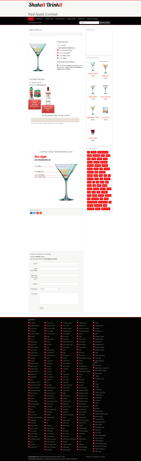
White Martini (98, 424)
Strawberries (98, 342)
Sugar (96, 352)
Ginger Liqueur (50, 428)
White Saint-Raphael (100, 435)
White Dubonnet (99, 419)
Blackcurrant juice (35, 387)
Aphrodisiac (96, 155)
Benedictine (33, 377)
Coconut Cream (50, 325)
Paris (89, 192)
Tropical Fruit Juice (100, 392)
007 (89, 152)
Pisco (80, 377)
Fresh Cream (49, 404)
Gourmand (90, 178)
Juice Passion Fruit (68, 344)
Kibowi (64, 350)
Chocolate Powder (35, 439)
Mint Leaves (66, 433)
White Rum (98, 432)
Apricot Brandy (34, 347)
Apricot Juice (33, 350)
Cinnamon (33, 444)
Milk (64, 428)
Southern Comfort (99, 336)
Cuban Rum (49, 360)
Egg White (49, 385)
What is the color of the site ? (34, 277)
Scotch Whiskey (83, 447)
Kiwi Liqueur (66, 355)
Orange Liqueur (67, 449)
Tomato (97, 387)
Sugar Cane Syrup (100, 355)
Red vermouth (82, 422)
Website (35, 284)
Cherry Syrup (33, 436)
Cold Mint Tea (50, 352)
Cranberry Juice (50, 355)
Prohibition (104, 192)
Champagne (104, 162)
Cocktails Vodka (49, 18)
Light (94, 185)
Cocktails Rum (39, 18)
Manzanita (65, 409)
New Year (96, 188)
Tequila (106, 198)
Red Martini (82, 414)
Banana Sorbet (34, 371)
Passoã (81, 333)
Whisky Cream (99, 411)
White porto (98, 430)
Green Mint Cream (51, 444)
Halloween (107, 178)
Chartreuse (90, 165)
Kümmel (65, 358)
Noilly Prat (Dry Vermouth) (69, 439)
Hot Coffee (65, 336)
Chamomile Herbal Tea (36, 417)
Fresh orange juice (51, 409)
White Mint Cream (99, 427)
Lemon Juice (68, 50)
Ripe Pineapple (83, 428)
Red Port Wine (83, 417)
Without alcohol (106, 208)
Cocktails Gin (81, 18)
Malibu (64, 393)
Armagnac (33, 358)
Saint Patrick (95, 198)
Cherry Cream (34, 428)
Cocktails (30, 18)
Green (96, 178)
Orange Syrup (82, 323)
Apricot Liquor (33, 352)
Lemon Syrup (66, 366)
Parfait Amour (82, 325)
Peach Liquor (82, 344)
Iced (97, 182)
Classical (90, 168)
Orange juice (66, 447)
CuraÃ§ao (106, 168)
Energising (102, 172)
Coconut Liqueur (50, 328)
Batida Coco (33, 374)
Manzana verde (67, 406)
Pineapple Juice (83, 366)
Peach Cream (82, 339)
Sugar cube (98, 358)
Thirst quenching (103, 202)
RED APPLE (35, 30)
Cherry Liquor (33, 433)
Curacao (48, 366)
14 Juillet (93, 152)
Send (41, 307)
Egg (47, 382)
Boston (93, 158)
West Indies (91, 208)
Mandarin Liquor (67, 401)
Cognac (96, 168)
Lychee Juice (66, 390)
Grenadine (67, 53)
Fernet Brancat (50, 398)
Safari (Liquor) (82, 439)
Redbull (95, 195)
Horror (89, 182)
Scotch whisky (82, 449)
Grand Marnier (50, 433)
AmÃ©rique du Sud (103, 152)
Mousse (90, 188)
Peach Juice (82, 342)
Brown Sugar (33, 401)
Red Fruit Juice (83, 412)
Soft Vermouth (98, 331)
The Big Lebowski (92, 202)
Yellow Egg (98, 451)
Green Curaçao (50, 441)
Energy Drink (49, 390)
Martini (99, 185)
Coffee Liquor (50, 339)
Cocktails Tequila (71, 18)
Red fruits (101, 195)
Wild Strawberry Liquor (101, 443)
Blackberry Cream (35, 382)
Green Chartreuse (51, 439)
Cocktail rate (33, 289)
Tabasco (97, 376)
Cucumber (49, 363)
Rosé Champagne (83, 431)
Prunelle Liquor (83, 387)
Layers (89, 185)
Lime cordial (66, 374)
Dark (96, 172)
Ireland (102, 182)
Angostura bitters (34, 333)
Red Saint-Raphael (84, 420)
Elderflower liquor (50, 387)
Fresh (100, 175)
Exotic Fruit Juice (50, 393)
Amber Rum (33, 328)
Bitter (31, 379)
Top (110, 202)
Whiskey (97, 208)
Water (96, 405)
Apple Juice (66, 55)
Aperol (32, 339)
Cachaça (90, 162)
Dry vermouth (50, 377)
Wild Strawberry (99, 440)
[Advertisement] (56, 137)
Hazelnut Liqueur (67, 328)
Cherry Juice (33, 431)
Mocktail (105, 185)
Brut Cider (33, 406)
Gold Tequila (49, 431)
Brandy (105, 158)
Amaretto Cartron (34, 325)
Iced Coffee (66, 339)
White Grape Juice (100, 422)
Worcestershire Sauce (101, 446)
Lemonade (65, 369)
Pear (80, 350)
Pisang (80, 374)
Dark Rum (49, 369)
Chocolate (97, 165)
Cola (101, 168)
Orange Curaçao (67, 444)
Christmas (105, 165)
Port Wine (81, 382)
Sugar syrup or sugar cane (102, 368)
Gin (109, 175)
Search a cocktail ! (105, 22)
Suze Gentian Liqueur (100, 370)
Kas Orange (66, 347)
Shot (101, 198)
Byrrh (31, 409)
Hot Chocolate (66, 333)
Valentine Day (98, 205)
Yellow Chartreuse (99, 449)
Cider (31, 441)
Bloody (108, 155)
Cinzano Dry (33, 447)
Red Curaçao (82, 404)
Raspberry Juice (83, 396)
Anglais (89, 155)
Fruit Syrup (49, 412)
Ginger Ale (49, 425)
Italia (107, 182)
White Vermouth (99, 438)
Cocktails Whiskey (60, 18)
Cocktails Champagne (92, 18)
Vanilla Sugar (98, 395)
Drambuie (49, 371)
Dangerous (90, 172)
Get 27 (48, 420)
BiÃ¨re (102, 155)
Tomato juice (98, 389)
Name (35, 263)
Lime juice (65, 377)
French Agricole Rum (51, 401)
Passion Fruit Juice (84, 328)
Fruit (105, 175)
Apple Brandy (33, 342)
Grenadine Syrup (67, 323)
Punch (89, 195)
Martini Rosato (66, 420)
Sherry (96, 323)
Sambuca (81, 444)
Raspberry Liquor (83, 398)
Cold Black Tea (50, 350)
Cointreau (49, 344)
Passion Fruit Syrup (84, 331)
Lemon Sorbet (66, 363)
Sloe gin (97, 328)
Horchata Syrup (67, 331)
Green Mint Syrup (51, 447)
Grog (101, 178)
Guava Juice (66, 325)
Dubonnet (49, 379)
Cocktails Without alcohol (34, 22)
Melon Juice (66, 422)
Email (34, 269)
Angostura (33, 331)
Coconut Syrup (50, 333)
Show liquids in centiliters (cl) (66, 47)
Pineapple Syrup (83, 369)
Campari (32, 412)
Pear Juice (81, 352)
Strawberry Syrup (99, 350)
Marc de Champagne (68, 414)
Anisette (32, 336)
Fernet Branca (50, 396)
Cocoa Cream (50, 323)
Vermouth (97, 400)
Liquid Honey (66, 387)
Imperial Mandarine (68, 342)
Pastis (93, 192)
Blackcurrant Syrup (35, 390)
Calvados (96, 162)
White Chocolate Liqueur (101, 413)
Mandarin (65, 398)
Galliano (48, 414)
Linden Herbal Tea (67, 385)
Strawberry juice (99, 344)
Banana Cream (34, 363)
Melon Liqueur (66, 425)
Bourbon (99, 158)
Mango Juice (66, 404)
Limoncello (65, 382)
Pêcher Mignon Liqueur (85, 358)
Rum (89, 198)
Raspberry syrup (83, 401)
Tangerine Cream (99, 378)
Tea (96, 381)
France (96, 175)
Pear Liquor (82, 355)
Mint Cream (66, 431)
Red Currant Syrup (84, 406)
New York (102, 188)
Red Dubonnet (82, 409)
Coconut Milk (49, 331)
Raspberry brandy (83, 390)
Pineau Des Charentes (85, 371)
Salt (80, 441)
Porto (98, 192)
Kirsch (64, 352)
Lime (64, 371)
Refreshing (108, 195)
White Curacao (99, 416)
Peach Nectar (82, 347)
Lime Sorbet (66, 379)
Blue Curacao (33, 393)
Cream (48, 358)
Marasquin (65, 412)
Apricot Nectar (34, 355)
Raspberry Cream (83, 393)
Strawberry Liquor (99, 347)
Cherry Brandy (34, 425)
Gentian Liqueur (50, 417)
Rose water (82, 433)
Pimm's (81, 363)
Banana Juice (33, 366)
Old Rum (65, 441)
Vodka (65, 58)
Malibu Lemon (66, 396)
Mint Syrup (65, 436)
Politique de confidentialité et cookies (95, 456)
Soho (96, 333)
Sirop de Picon (99, 325)
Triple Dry (90, 205)
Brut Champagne (34, 404)
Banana (32, 360)
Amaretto (32, 323)
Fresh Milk (49, 406)
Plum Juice (82, 379)
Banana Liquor (34, 369)
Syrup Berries (98, 373)
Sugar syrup (98, 365)
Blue (89, 158)
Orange (109, 188)
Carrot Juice (33, 414)
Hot (94, 182)
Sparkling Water (99, 339)
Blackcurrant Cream (35, 385)
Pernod (81, 360)
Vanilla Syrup (98, 397)
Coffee (48, 336)
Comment (34, 294)
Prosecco (81, 385)
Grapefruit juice (50, 436)
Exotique (90, 175)
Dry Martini (49, 374)
